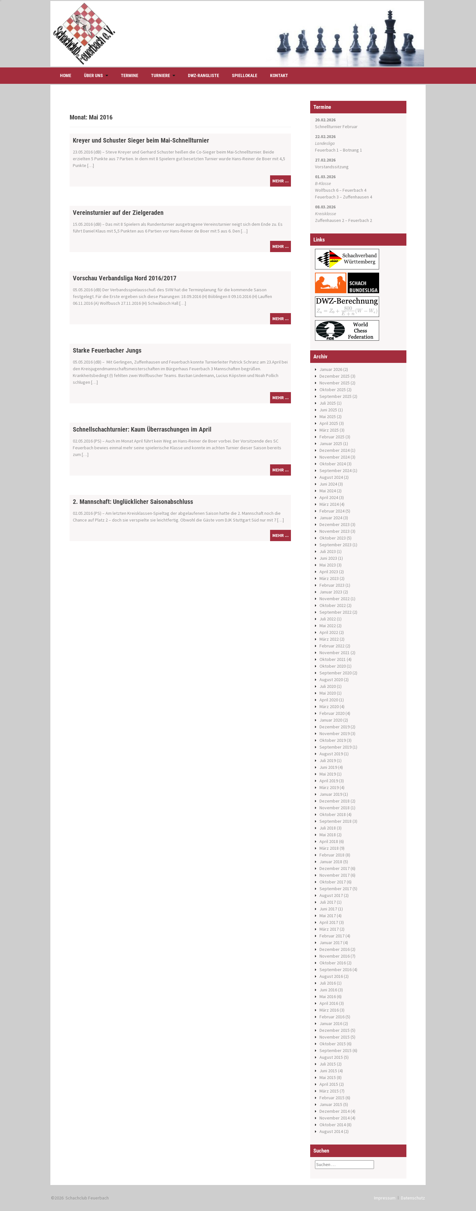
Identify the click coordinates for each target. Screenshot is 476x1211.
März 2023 (329, 578)
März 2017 (329, 929)
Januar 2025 (330, 443)
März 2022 (329, 639)
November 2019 (334, 733)
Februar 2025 (331, 437)
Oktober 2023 (332, 538)
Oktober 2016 (332, 963)
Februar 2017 (331, 936)
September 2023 (335, 545)
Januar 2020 (330, 720)
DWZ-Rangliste (203, 75)
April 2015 (328, 1084)
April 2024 (328, 497)
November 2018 (334, 808)
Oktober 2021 (332, 659)
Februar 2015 (331, 1098)
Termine (129, 75)
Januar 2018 (330, 861)
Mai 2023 (327, 565)
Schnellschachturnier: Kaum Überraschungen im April (142, 429)
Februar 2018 (331, 855)
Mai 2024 (327, 491)
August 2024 (331, 477)
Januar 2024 (330, 518)
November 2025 (334, 383)
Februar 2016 (331, 1017)
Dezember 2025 (334, 376)
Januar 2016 (330, 1023)
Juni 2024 (328, 484)
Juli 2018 (327, 828)
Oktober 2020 (332, 666)
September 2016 (335, 969)
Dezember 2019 (334, 727)
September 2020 (335, 673)
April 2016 (328, 1003)
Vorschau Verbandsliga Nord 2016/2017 (124, 278)
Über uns (93, 75)
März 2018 (329, 848)
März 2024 (329, 504)
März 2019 (329, 787)
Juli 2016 (327, 983)
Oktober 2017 (332, 882)
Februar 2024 (331, 511)
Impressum (384, 1198)
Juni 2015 (328, 1071)
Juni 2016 (328, 990)
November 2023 (334, 531)
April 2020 (328, 700)
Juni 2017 (328, 909)
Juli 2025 (327, 403)
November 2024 (334, 457)
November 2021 (334, 652)
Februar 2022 (331, 646)
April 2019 (328, 781)
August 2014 (331, 1131)
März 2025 (329, 430)
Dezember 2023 (334, 524)
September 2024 (335, 470)
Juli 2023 (327, 551)
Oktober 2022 (332, 605)
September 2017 (335, 888)
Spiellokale (244, 75)
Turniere (160, 75)
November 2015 (334, 1037)
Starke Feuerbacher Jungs (107, 350)
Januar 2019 (330, 794)
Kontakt (279, 75)
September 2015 (335, 1050)
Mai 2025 (327, 416)
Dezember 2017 (334, 868)
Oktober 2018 (332, 814)
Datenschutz (413, 1198)
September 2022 (335, 612)
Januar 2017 (330, 942)
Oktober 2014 (332, 1125)
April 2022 (328, 632)
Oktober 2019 (332, 740)
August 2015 (331, 1057)
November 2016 (334, 956)
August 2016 (331, 976)
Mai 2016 (327, 996)
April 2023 (328, 572)
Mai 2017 (327, 915)
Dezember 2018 (334, 801)
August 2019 (331, 754)
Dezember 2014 (334, 1111)
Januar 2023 (330, 592)
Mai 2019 (327, 774)
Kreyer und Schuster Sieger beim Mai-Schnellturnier (141, 140)
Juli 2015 (327, 1064)
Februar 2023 (331, 585)
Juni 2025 (328, 410)
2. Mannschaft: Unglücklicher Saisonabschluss (133, 501)
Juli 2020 (327, 686)
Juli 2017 (327, 902)
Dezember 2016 (334, 949)
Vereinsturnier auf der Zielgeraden (118, 212)
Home (65, 75)
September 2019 (335, 747)
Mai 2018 (327, 835)
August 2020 (331, 679)
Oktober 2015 (332, 1044)
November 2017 (334, 875)
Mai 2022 (327, 625)
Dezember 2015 (334, 1030)
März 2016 (329, 1010)
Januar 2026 (330, 369)
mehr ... (280, 181)
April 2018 (328, 841)
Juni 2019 (328, 767)
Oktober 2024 (332, 464)
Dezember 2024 (334, 450)
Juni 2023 (328, 558)
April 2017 (328, 922)
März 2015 (329, 1091)
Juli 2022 (327, 619)
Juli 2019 (327, 760)
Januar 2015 (330, 1104)
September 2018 (335, 821)
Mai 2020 (327, 693)
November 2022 (334, 598)
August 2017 (331, 895)
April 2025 (328, 423)
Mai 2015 (327, 1077)
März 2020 (329, 706)
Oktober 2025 (332, 389)
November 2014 (334, 1118)
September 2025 (335, 396)
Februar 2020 (331, 713)
